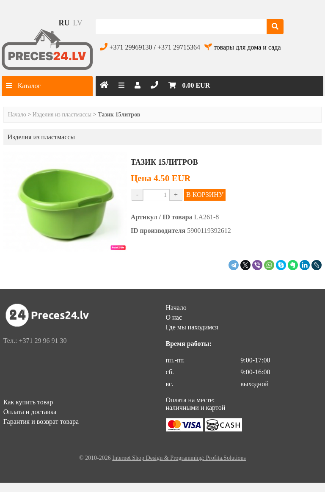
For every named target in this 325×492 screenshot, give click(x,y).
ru (64, 23)
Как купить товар (28, 402)
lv (78, 23)
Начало (17, 114)
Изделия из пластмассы (62, 114)
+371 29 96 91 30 (42, 340)
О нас (174, 317)
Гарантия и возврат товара (41, 421)
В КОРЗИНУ (204, 194)
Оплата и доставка (30, 411)
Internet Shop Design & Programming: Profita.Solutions (179, 458)
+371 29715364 (178, 47)
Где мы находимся (192, 327)
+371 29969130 (130, 47)
